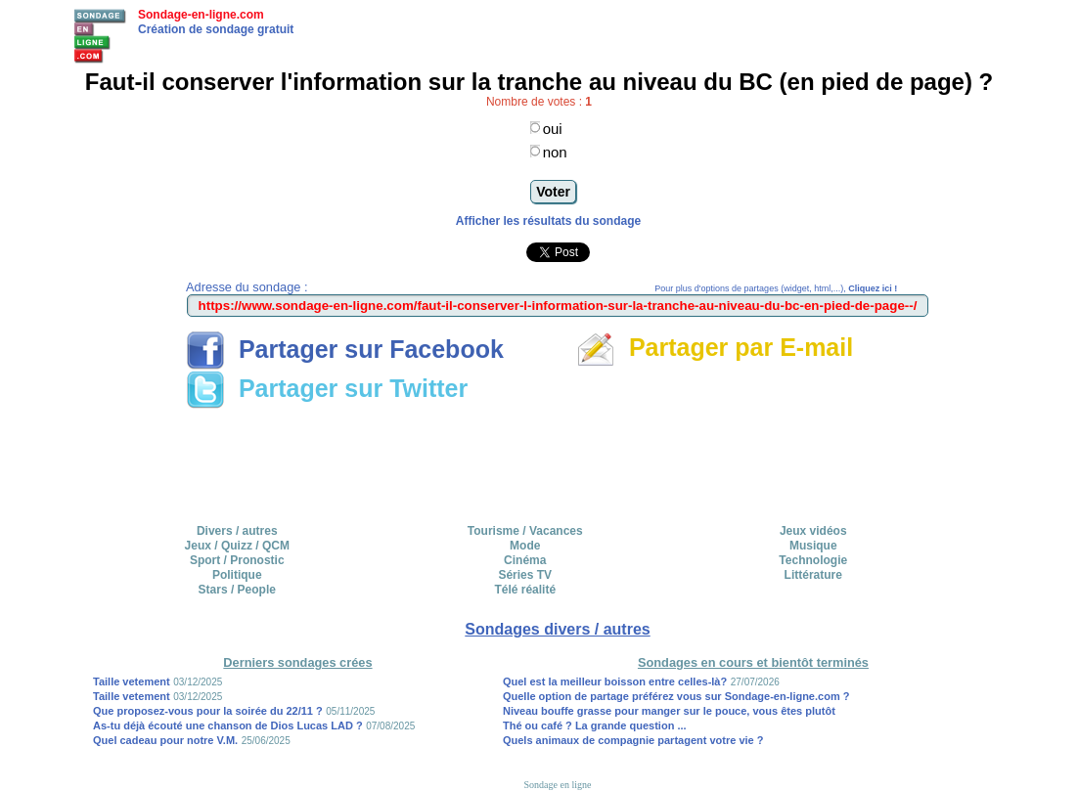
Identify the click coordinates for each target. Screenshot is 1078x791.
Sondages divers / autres (557, 629)
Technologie (813, 560)
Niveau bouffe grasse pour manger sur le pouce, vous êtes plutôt (669, 711)
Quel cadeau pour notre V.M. (165, 740)
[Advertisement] (558, 460)
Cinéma (525, 560)
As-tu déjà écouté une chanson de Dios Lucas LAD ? (228, 725)
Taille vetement (131, 681)
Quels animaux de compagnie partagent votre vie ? (633, 740)
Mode (525, 545)
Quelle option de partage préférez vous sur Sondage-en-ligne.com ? (676, 696)
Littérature (813, 575)
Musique (813, 545)
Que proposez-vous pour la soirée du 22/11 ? (208, 711)
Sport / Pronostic (237, 560)
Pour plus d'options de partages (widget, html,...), (775, 288)
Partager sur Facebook (345, 349)
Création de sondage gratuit (215, 29)
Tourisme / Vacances (525, 531)
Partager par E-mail (714, 347)
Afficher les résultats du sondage (548, 221)
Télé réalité (525, 589)
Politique (237, 575)
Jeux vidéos (813, 531)
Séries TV (525, 575)
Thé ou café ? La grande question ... (595, 725)
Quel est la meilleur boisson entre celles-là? (615, 681)
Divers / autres (237, 531)
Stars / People (237, 589)
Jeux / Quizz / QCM (237, 545)
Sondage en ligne (558, 784)
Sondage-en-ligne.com (201, 15)
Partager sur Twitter (327, 388)
